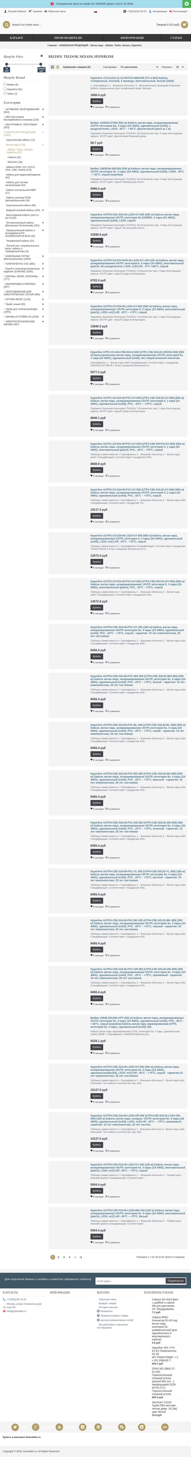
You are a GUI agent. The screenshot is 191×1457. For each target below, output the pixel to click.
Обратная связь (107, 1299)
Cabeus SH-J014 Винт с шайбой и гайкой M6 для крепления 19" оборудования (165, 1304)
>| (81, 1257)
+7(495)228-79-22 (14, 1299)
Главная (52, 45)
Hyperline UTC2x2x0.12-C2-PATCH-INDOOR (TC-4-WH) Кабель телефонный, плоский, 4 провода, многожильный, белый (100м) (132, 79)
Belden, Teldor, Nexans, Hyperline (124, 45)
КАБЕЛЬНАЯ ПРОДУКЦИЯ (73, 45)
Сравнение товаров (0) (76, 67)
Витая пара (97, 45)
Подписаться (176, 1280)
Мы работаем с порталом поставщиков (112, 1326)
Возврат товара (106, 1303)
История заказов (107, 1307)
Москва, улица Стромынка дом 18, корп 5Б (22, 1305)
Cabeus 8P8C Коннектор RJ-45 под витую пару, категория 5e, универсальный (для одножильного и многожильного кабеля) (164, 1328)
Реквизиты (105, 1311)
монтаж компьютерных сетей (115, 1320)
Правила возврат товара (112, 1315)
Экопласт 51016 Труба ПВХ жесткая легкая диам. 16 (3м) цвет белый (164, 1407)
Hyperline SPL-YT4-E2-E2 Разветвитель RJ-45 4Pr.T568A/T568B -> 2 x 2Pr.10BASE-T (165, 1354)
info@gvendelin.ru (14, 1311)
